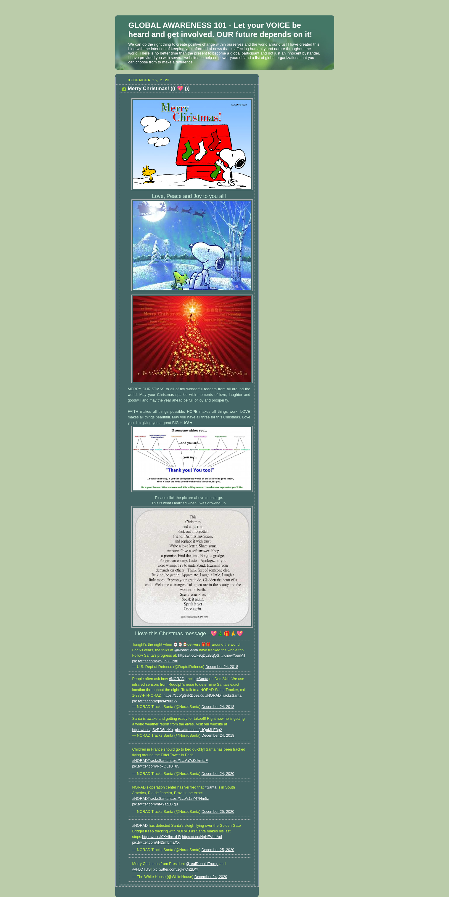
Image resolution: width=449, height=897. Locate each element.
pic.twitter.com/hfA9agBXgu (155, 804)
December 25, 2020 (218, 812)
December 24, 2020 (218, 774)
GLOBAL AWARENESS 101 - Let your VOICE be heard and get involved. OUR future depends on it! (220, 30)
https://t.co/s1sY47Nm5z (188, 799)
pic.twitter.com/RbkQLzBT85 (155, 766)
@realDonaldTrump (202, 864)
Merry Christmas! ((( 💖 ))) (159, 88)
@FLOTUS (141, 869)
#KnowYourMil (233, 655)
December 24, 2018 (221, 667)
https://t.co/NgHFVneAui (202, 837)
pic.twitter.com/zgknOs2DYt (175, 869)
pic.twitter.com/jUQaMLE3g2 (198, 730)
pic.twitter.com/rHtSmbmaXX (156, 842)
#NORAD (177, 679)
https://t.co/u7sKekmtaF (187, 761)
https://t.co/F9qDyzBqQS (198, 655)
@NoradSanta (186, 650)
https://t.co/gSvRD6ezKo (183, 695)
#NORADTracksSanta (223, 695)
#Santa (202, 679)
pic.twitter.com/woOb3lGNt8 (155, 661)
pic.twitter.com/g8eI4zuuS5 (154, 701)
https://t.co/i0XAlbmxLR (161, 837)
